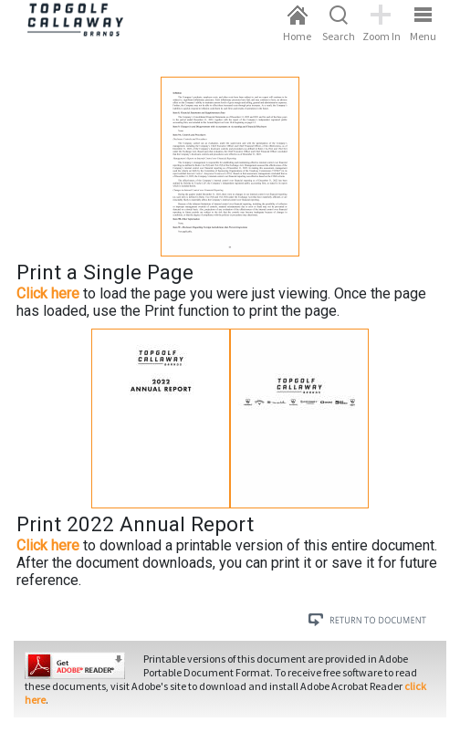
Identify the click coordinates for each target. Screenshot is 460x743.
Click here (47, 293)
